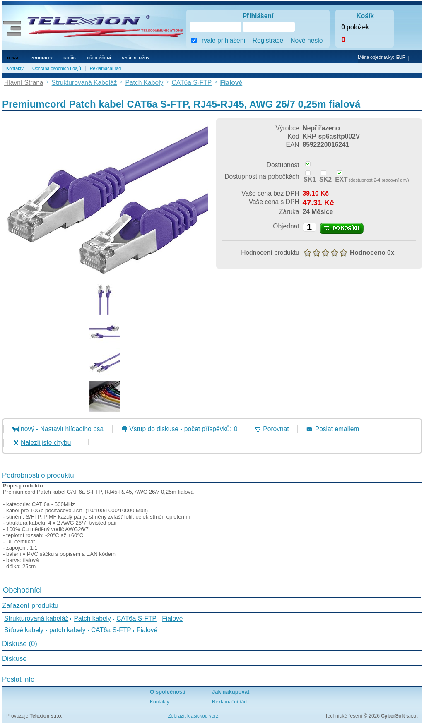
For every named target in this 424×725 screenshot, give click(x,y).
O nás (13, 57)
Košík (69, 57)
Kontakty (15, 68)
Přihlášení (99, 57)
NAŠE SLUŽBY (136, 57)
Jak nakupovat (230, 692)
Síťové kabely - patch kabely (45, 630)
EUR (401, 57)
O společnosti (168, 692)
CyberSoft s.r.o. (399, 716)
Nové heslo (306, 40)
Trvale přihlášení (222, 40)
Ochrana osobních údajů (56, 68)
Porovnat (276, 428)
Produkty (41, 57)
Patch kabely (92, 618)
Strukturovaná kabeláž (36, 618)
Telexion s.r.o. (46, 716)
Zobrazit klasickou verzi (193, 716)
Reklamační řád (105, 68)
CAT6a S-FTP (136, 618)
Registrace (268, 40)
